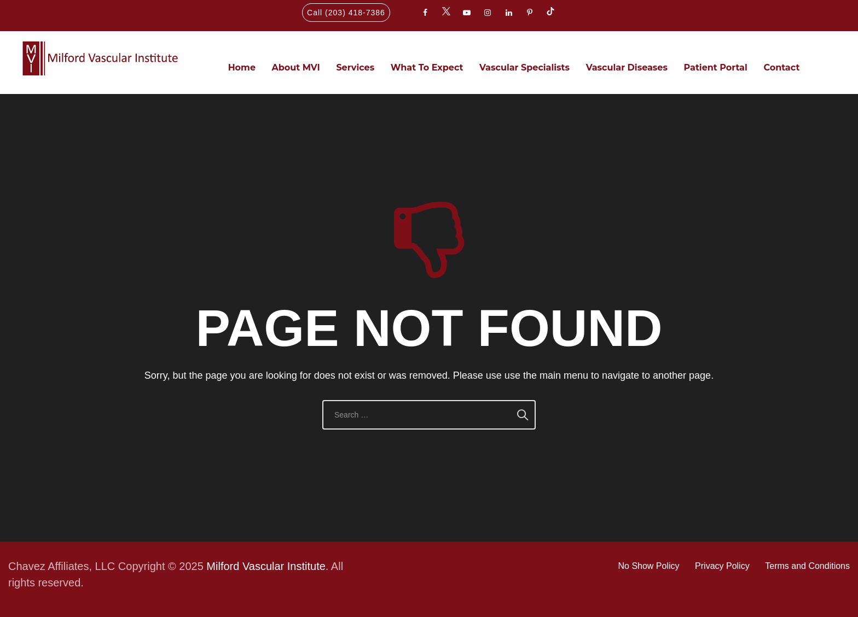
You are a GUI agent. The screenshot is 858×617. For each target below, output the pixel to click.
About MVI (296, 67)
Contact (781, 67)
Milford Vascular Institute (266, 566)
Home (242, 67)
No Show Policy (648, 566)
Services (355, 67)
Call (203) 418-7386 (346, 12)
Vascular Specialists (524, 67)
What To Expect (427, 67)
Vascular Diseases (627, 67)
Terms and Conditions (807, 566)
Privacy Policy (722, 566)
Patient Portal (715, 67)
